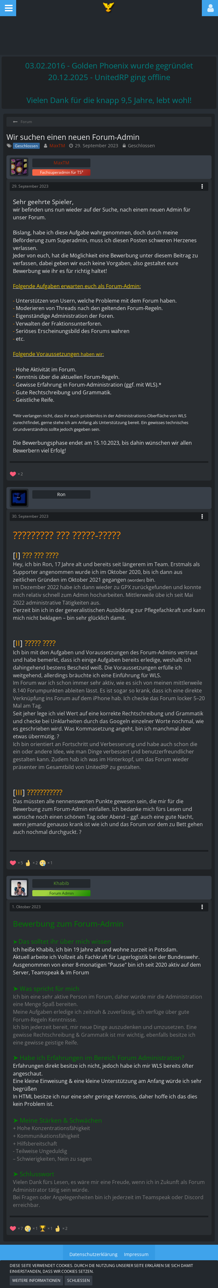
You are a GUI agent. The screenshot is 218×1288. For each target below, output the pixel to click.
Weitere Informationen (36, 1280)
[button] (8, 8)
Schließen (78, 1280)
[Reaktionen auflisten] (17, 473)
